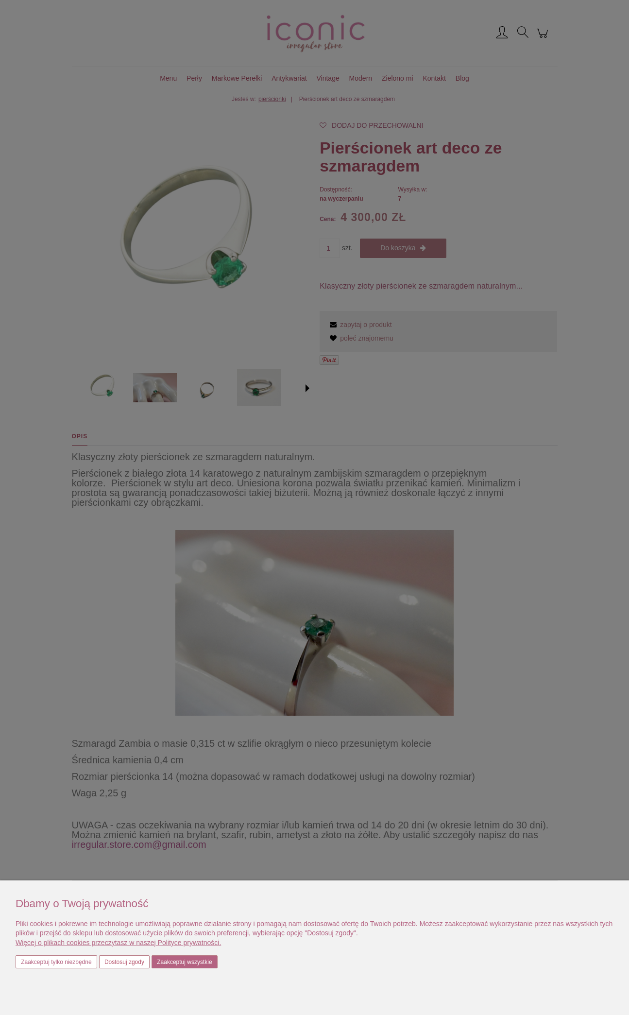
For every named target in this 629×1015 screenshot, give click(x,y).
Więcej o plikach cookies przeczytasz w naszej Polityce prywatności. (118, 942)
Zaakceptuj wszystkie (184, 962)
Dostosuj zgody (124, 962)
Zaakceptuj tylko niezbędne (56, 962)
